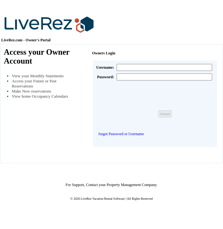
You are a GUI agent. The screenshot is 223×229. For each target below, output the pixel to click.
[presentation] (165, 95)
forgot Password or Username (121, 134)
